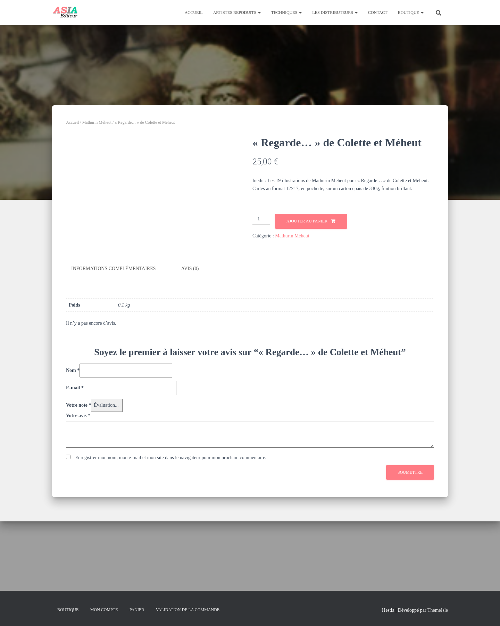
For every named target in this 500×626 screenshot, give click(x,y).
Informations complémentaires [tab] (113, 353)
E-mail (75, 472)
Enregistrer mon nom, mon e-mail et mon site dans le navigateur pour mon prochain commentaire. (171, 541)
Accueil (194, 12)
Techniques (286, 12)
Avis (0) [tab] (190, 353)
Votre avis (78, 500)
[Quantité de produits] (261, 219)
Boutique (411, 12)
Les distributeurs (335, 12)
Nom (73, 454)
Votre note (78, 489)
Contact (378, 12)
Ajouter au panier (306, 221)
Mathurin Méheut (96, 122)
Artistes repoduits (237, 12)
